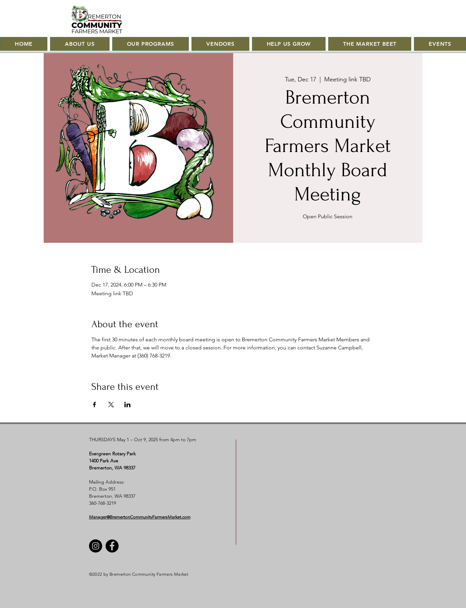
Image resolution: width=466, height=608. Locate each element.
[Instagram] (95, 546)
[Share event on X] (111, 404)
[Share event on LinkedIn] (127, 404)
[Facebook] (112, 546)
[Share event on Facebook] (94, 404)
